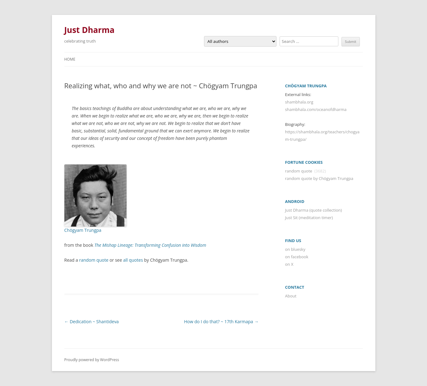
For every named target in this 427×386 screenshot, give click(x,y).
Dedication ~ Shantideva (91, 321)
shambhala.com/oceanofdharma (316, 109)
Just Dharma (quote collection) (313, 210)
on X (289, 264)
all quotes (133, 260)
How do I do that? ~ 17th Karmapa (221, 321)
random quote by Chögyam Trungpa (319, 178)
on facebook (297, 257)
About (291, 296)
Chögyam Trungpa (82, 230)
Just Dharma (89, 29)
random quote (93, 260)
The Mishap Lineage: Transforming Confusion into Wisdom (150, 245)
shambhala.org (299, 102)
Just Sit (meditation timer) (309, 217)
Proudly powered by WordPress (91, 359)
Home (70, 59)
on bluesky (295, 249)
